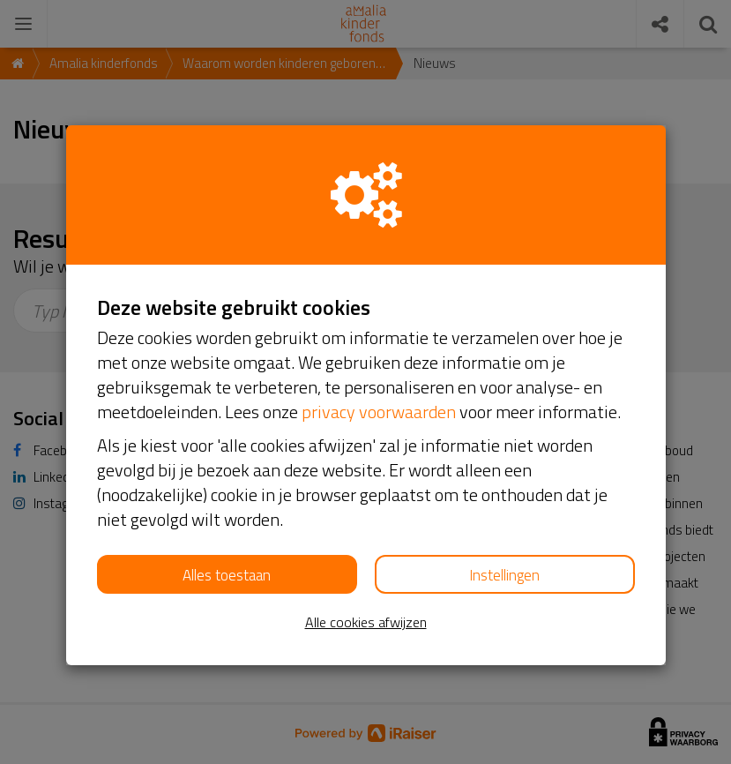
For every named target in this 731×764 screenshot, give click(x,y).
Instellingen (504, 575)
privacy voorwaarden (379, 411)
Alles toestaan (227, 575)
